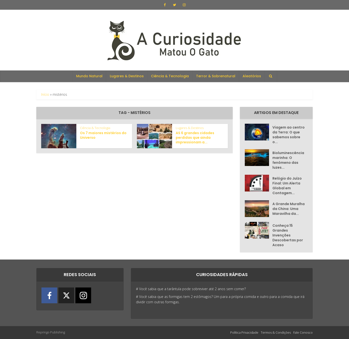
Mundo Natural (89, 76)
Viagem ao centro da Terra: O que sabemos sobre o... (288, 134)
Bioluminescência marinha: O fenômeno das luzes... (288, 160)
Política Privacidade (244, 332)
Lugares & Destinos (127, 76)
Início (45, 94)
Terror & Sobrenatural (215, 76)
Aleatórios (252, 76)
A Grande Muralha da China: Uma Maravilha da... (288, 208)
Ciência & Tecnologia (170, 76)
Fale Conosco (303, 332)
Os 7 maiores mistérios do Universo (103, 135)
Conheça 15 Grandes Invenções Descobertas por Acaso (287, 235)
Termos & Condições (276, 332)
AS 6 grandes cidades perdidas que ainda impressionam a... (195, 137)
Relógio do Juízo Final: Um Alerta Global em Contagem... (287, 185)
